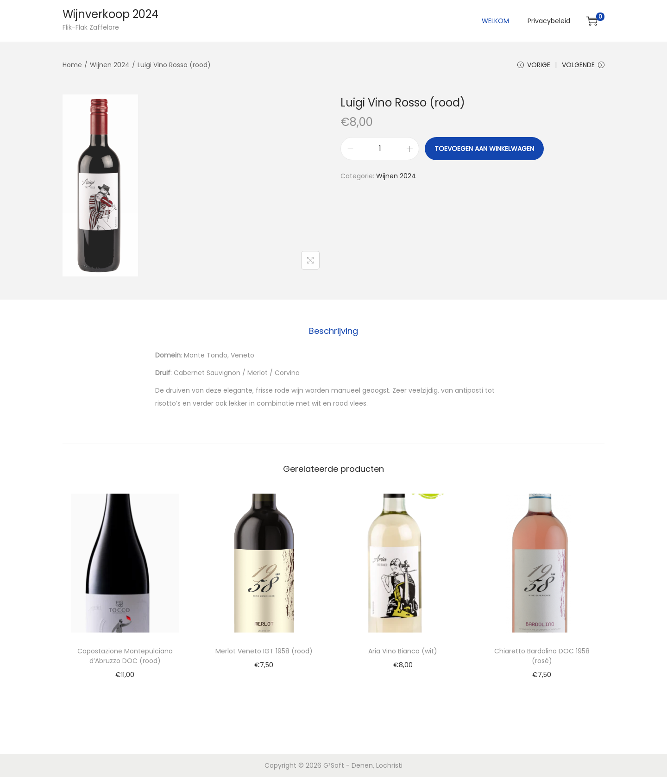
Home (72, 64)
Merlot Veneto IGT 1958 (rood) (264, 651)
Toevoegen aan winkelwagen (484, 148)
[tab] (333, 331)
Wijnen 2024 (110, 64)
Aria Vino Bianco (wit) (402, 651)
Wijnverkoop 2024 (110, 14)
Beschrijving (333, 331)
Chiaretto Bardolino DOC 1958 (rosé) (542, 655)
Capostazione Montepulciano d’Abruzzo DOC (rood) (125, 655)
